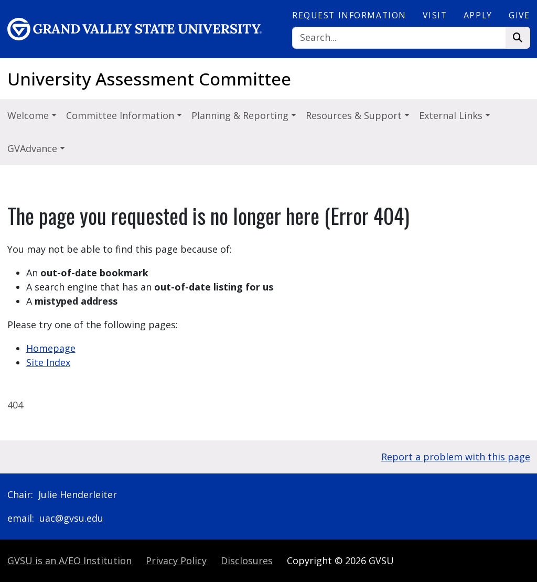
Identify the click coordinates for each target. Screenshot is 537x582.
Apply (478, 15)
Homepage (51, 348)
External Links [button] (452, 115)
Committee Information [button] (121, 115)
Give (519, 15)
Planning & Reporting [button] (241, 115)
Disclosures (247, 560)
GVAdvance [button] (33, 148)
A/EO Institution (69, 560)
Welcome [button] (29, 115)
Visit (435, 15)
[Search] (399, 38)
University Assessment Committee (149, 79)
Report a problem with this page (455, 456)
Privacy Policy (176, 560)
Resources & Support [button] (355, 115)
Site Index (48, 362)
